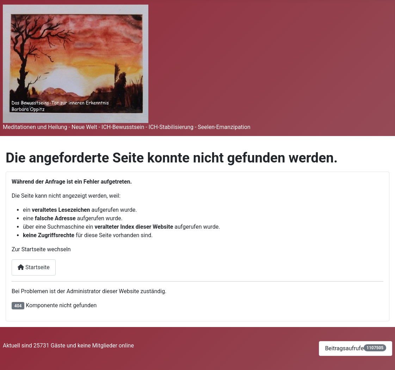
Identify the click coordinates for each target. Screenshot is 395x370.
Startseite (34, 267)
